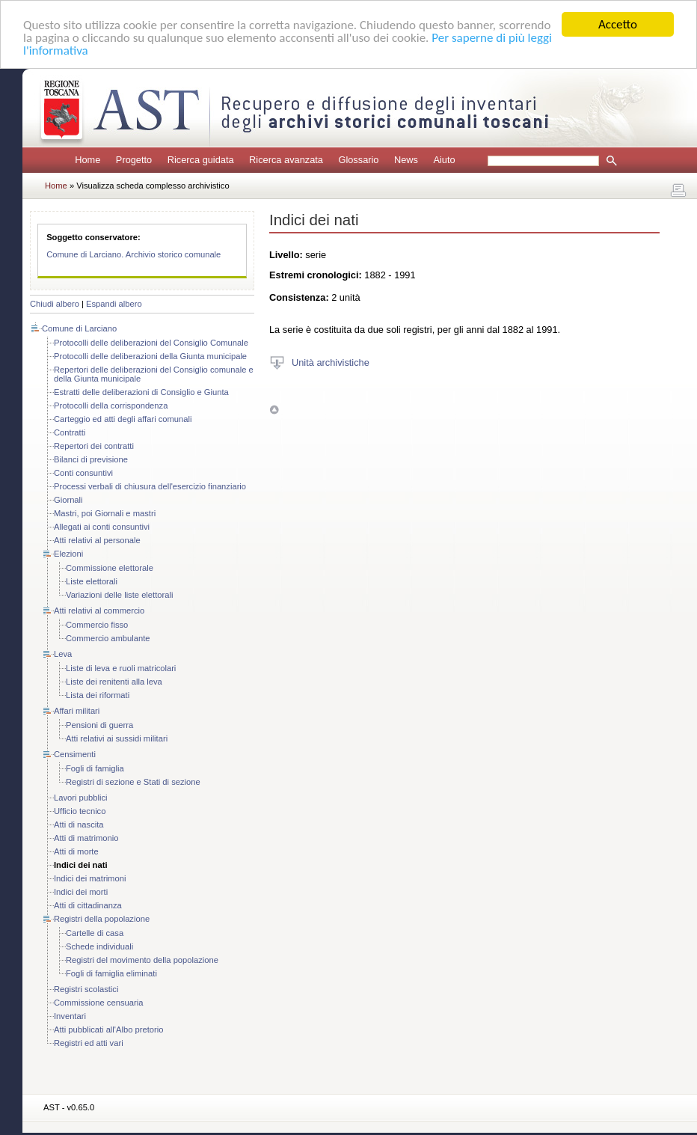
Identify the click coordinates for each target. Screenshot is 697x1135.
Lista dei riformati (97, 695)
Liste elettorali (91, 581)
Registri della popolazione (102, 918)
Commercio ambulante (108, 638)
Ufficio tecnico (79, 811)
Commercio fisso (97, 624)
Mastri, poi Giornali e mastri (105, 513)
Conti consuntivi (83, 472)
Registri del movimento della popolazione (142, 959)
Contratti (69, 432)
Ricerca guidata (201, 159)
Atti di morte (76, 851)
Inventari (70, 1016)
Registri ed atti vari (88, 1042)
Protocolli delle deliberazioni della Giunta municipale (150, 356)
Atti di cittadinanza (88, 905)
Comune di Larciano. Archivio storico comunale (133, 254)
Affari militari (76, 710)
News (406, 159)
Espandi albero (114, 303)
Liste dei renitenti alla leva (114, 681)
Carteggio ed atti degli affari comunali (123, 418)
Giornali (68, 499)
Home (87, 159)
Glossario (358, 159)
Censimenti (75, 754)
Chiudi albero (54, 303)
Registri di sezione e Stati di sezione (133, 781)
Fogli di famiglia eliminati (111, 973)
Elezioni (68, 553)
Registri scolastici (86, 989)
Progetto (134, 159)
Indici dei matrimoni (90, 878)
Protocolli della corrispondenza (111, 405)
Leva (63, 653)
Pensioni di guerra (99, 725)
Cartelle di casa (94, 933)
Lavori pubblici (81, 797)
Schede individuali (99, 946)
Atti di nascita (79, 824)
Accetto (617, 24)
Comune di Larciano (79, 328)
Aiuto (444, 159)
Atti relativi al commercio (99, 610)
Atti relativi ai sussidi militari (117, 738)
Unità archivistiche (330, 361)
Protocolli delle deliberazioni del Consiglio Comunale (151, 342)
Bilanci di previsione (91, 459)
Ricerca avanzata (286, 159)
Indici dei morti (81, 891)
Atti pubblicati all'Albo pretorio (108, 1029)
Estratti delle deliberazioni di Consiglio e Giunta (141, 392)
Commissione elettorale (109, 567)
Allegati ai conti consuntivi (102, 526)
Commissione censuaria (98, 1002)
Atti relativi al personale (97, 540)
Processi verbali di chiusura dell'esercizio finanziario (150, 486)
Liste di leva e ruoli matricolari (121, 668)
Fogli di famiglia (95, 768)
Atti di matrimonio (86, 837)
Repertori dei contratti (94, 445)
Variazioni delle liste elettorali (119, 594)
